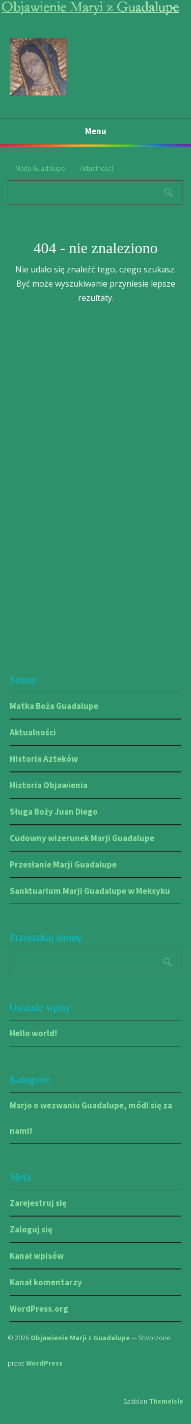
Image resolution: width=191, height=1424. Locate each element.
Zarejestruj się (38, 1203)
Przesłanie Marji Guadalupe (63, 864)
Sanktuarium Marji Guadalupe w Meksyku (90, 890)
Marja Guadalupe (40, 168)
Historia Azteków (44, 758)
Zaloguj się (31, 1229)
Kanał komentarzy (46, 1282)
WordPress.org (39, 1308)
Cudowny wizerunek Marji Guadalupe (82, 838)
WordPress (44, 1363)
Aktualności (96, 168)
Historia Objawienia (49, 785)
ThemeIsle (166, 1401)
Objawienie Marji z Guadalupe (80, 1337)
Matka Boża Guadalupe (54, 705)
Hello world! (33, 1033)
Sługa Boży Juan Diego (54, 811)
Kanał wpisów (37, 1255)
